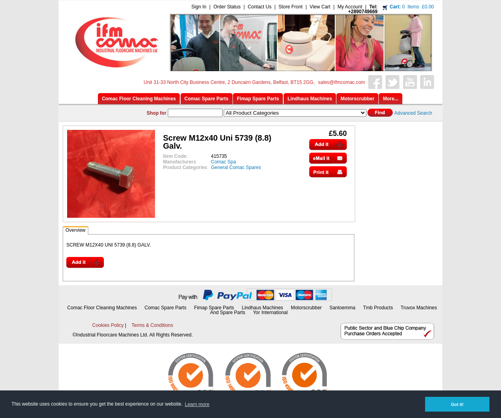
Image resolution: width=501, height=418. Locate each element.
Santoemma (343, 308)
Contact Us (259, 7)
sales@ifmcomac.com (341, 82)
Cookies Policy (108, 325)
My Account (350, 7)
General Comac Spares (236, 167)
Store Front (290, 7)
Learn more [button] (197, 404)
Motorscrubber (307, 308)
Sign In (198, 7)
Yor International (270, 312)
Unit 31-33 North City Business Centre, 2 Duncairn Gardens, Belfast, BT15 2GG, (229, 82)
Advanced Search (413, 113)
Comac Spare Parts (166, 308)
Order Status (227, 7)
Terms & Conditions (152, 325)
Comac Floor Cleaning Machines (102, 308)
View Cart (320, 7)
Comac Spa (223, 162)
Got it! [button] (457, 404)
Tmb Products (378, 308)
